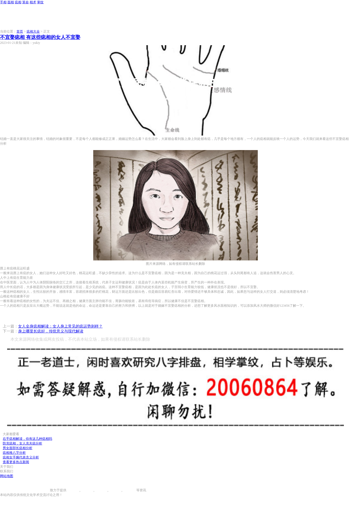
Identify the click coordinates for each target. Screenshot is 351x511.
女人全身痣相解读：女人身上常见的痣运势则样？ (60, 326)
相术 (33, 2)
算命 (25, 2)
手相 (3, 2)
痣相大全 (33, 31)
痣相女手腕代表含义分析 (21, 457)
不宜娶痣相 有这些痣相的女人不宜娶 (40, 37)
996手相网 (42, 490)
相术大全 (129, 490)
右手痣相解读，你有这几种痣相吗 (27, 439)
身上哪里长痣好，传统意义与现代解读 (50, 331)
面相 (10, 2)
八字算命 (114, 490)
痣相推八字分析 (14, 453)
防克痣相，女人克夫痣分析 (22, 443)
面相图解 (87, 490)
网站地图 (6, 476)
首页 (19, 31)
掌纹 (40, 2)
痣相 (18, 2)
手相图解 (73, 490)
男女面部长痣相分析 (17, 448)
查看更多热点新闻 (16, 462)
